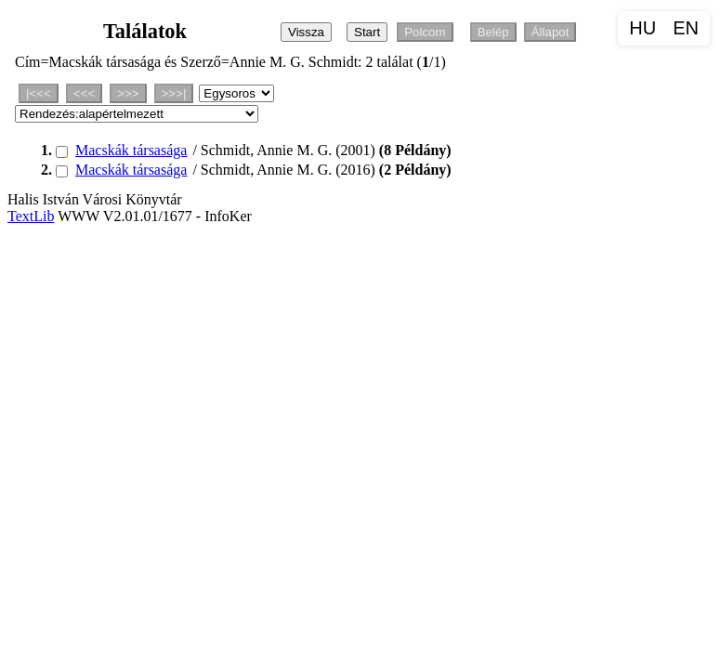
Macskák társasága (131, 150)
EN (686, 28)
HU (642, 28)
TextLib (30, 216)
